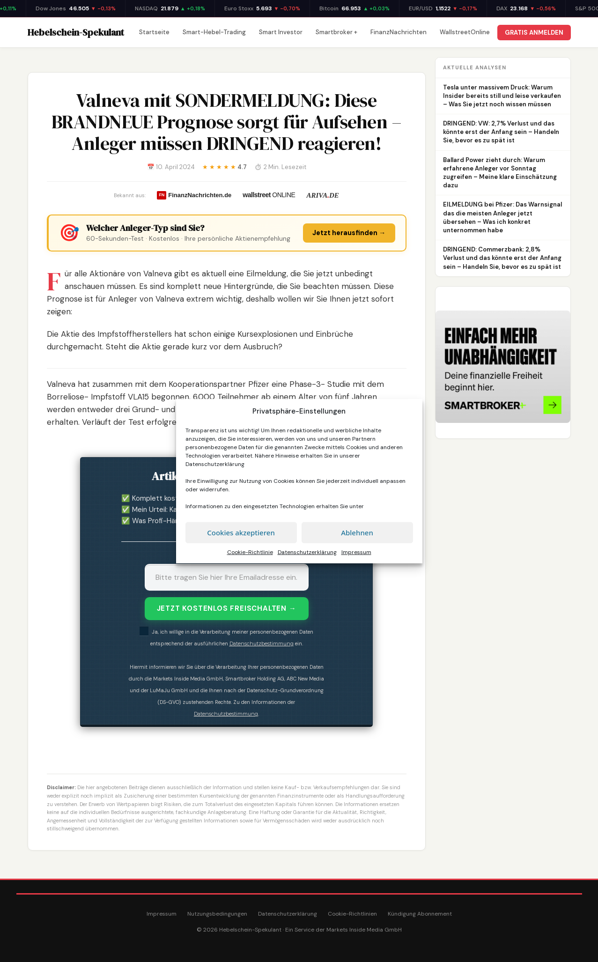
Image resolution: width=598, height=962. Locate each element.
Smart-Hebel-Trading (214, 32)
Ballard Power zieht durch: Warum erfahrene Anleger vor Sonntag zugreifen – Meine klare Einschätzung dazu (500, 173)
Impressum (356, 551)
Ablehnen (357, 532)
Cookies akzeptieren (241, 532)
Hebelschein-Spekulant (76, 32)
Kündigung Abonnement (420, 914)
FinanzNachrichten (398, 32)
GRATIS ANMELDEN (534, 33)
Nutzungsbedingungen (217, 914)
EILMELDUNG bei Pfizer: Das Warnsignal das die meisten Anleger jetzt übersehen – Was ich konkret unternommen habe (502, 217)
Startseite (154, 32)
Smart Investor (281, 32)
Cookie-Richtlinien (352, 914)
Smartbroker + (336, 32)
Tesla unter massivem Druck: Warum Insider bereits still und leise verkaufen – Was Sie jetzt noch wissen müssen (502, 95)
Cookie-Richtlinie (250, 551)
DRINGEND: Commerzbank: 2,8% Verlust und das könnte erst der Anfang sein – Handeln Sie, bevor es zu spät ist (502, 257)
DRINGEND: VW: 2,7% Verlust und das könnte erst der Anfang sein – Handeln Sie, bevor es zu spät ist (501, 131)
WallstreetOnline (465, 32)
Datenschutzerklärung (214, 463)
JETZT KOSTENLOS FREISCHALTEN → (226, 608)
